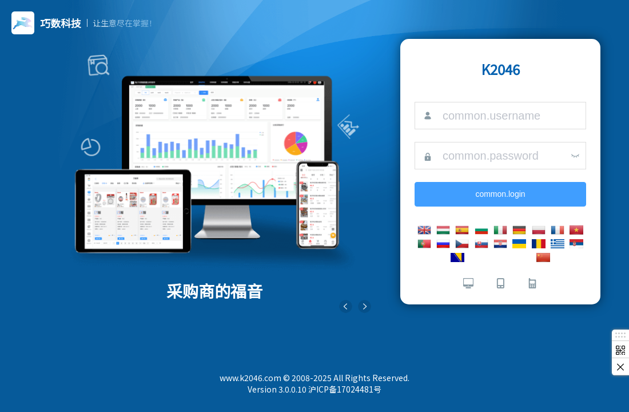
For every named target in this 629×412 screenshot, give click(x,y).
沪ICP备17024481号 (344, 389)
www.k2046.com (250, 377)
